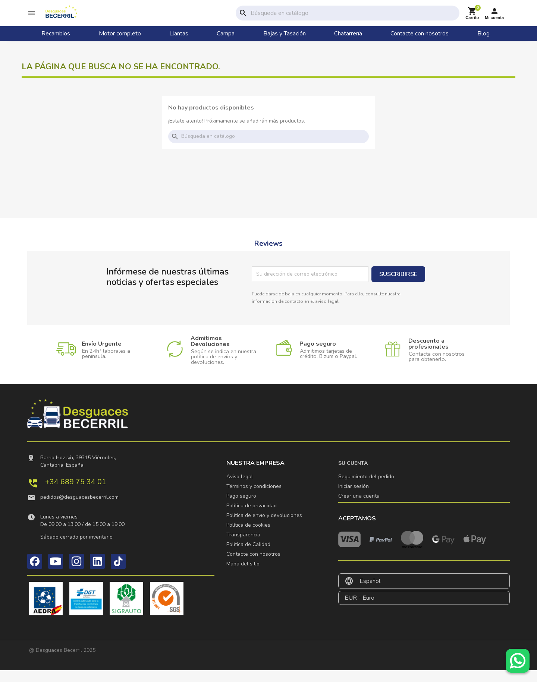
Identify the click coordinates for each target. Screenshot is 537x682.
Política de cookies (248, 536)
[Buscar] (353, 19)
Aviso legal (239, 488)
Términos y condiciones (254, 498)
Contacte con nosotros (253, 566)
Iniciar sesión (353, 498)
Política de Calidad (248, 556)
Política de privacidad (251, 517)
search (243, 19)
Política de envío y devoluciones (264, 527)
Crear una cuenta (359, 507)
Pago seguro (241, 507)
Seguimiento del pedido (366, 488)
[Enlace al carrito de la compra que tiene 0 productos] (472, 19)
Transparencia (243, 546)
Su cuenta (353, 475)
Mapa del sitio (243, 575)
